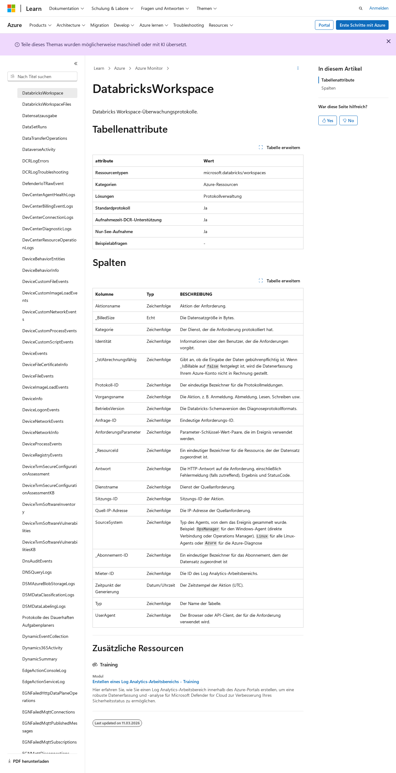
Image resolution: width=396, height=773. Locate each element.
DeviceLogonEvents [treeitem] (40, 410)
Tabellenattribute (337, 80)
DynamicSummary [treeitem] (39, 659)
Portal (324, 25)
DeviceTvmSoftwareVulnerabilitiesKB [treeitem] (49, 546)
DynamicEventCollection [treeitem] (45, 636)
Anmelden (379, 8)
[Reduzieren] (75, 63)
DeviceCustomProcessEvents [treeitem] (49, 330)
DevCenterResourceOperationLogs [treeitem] (49, 243)
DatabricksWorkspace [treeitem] (42, 93)
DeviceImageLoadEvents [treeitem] (45, 387)
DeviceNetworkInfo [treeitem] (40, 432)
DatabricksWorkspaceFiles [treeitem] (46, 104)
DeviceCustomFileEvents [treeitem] (45, 281)
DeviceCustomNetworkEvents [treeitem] (49, 315)
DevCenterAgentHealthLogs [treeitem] (48, 194)
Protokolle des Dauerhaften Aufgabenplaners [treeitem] (48, 621)
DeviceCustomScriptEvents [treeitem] (47, 342)
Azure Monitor (149, 68)
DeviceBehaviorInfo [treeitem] (40, 270)
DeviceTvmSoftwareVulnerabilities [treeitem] (49, 527)
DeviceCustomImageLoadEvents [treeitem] (49, 296)
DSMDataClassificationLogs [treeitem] (48, 595)
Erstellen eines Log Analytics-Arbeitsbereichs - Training (146, 681)
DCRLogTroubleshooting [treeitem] (45, 172)
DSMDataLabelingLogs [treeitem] (44, 606)
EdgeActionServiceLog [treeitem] (43, 681)
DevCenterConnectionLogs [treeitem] (47, 217)
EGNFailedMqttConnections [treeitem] (48, 712)
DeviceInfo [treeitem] (32, 398)
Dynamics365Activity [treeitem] (42, 648)
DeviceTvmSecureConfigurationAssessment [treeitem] (49, 470)
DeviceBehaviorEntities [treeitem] (43, 259)
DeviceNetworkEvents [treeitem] (42, 421)
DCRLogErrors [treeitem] (35, 161)
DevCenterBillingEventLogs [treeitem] (47, 206)
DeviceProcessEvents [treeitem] (42, 444)
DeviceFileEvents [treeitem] (38, 376)
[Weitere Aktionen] (298, 68)
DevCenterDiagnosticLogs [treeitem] (46, 229)
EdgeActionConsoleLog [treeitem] (44, 670)
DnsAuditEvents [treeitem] (37, 561)
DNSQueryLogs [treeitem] (37, 572)
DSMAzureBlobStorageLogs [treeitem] (48, 583)
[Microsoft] (11, 8)
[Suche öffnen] (361, 8)
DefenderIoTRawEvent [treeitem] (43, 183)
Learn (99, 68)
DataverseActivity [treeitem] (38, 149)
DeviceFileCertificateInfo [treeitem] (45, 364)
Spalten (328, 88)
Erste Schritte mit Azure (362, 25)
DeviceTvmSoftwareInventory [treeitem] (48, 508)
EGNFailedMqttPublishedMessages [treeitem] (49, 727)
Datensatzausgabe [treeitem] (39, 115)
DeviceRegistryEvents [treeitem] (42, 455)
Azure (119, 68)
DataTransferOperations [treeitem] (44, 138)
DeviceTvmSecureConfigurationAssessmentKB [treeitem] (49, 489)
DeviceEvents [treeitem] (34, 353)
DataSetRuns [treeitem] (34, 127)
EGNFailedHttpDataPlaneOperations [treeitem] (49, 697)
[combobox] (42, 77)
